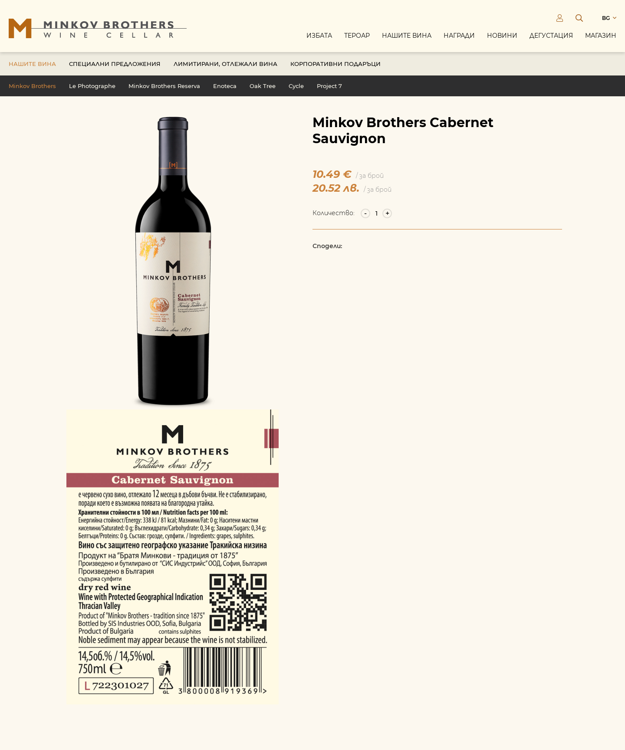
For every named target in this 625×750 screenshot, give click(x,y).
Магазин (600, 35)
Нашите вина (406, 35)
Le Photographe (92, 85)
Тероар (357, 35)
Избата (319, 35)
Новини (502, 35)
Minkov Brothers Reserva (164, 85)
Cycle (296, 85)
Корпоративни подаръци (335, 63)
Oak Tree (263, 85)
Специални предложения (115, 63)
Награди (459, 35)
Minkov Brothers (32, 85)
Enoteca (225, 85)
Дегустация (551, 35)
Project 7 (329, 85)
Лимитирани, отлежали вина (225, 63)
